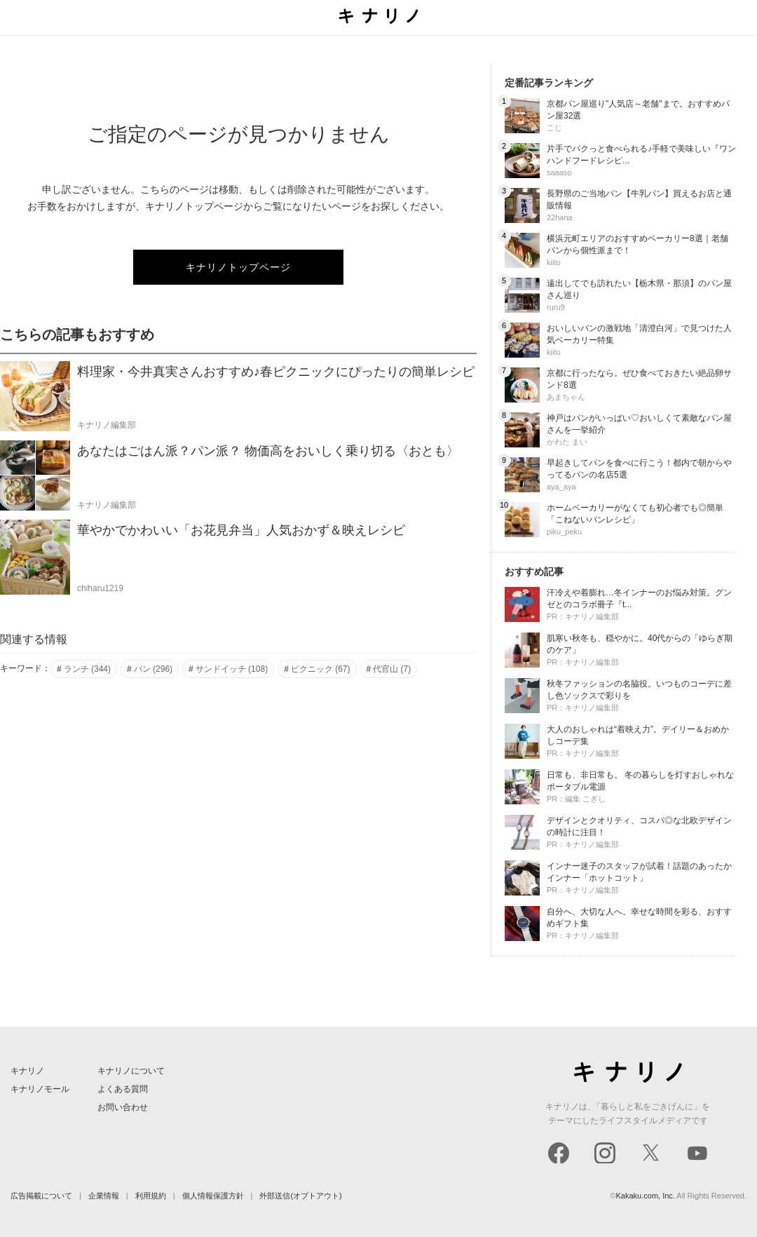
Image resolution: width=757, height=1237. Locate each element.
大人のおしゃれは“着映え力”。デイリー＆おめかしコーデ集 (638, 735)
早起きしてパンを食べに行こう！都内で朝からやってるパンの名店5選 (639, 469)
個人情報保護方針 (213, 1195)
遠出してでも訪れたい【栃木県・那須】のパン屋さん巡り (639, 289)
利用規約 (150, 1195)
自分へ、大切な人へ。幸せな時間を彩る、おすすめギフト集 (639, 917)
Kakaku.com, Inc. (645, 1195)
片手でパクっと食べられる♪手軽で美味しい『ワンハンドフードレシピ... (641, 154)
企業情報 (103, 1195)
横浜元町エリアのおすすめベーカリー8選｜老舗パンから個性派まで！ (637, 244)
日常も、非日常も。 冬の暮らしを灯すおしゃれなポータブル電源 (640, 781)
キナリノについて (131, 1071)
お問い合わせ (122, 1107)
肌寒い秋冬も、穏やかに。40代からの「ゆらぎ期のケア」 (639, 644)
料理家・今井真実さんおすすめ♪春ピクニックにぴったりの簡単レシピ (276, 372)
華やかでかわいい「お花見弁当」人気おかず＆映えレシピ (241, 530)
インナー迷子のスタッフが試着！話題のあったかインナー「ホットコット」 (639, 872)
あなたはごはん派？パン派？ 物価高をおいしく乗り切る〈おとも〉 (268, 451)
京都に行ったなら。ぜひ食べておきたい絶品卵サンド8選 (639, 379)
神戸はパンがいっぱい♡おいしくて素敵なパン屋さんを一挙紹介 (639, 424)
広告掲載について (41, 1195)
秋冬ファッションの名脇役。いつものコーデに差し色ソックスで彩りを (639, 690)
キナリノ (27, 1071)
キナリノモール (40, 1089)
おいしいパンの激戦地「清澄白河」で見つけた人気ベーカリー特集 (639, 334)
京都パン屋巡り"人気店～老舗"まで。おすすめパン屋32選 (638, 110)
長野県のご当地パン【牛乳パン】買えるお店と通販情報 (639, 199)
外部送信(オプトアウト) (300, 1195)
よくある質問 (122, 1089)
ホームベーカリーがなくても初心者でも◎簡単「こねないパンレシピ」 (635, 514)
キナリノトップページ (238, 267)
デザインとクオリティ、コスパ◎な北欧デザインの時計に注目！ (639, 826)
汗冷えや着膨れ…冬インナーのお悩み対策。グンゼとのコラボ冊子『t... (639, 598)
